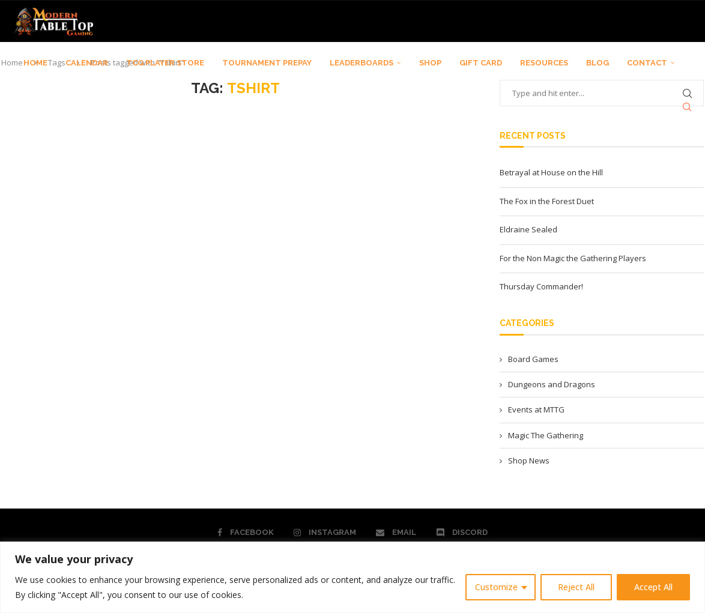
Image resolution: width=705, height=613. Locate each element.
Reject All (576, 587)
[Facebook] (245, 533)
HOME (35, 62)
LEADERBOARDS (361, 62)
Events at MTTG (536, 409)
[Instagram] (325, 533)
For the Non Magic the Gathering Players (573, 258)
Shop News (528, 460)
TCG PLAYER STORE (165, 62)
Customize (496, 587)
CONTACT (647, 62)
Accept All (653, 587)
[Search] (687, 106)
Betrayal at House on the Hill (551, 172)
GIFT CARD (480, 62)
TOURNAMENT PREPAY (267, 62)
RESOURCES (544, 62)
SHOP (430, 62)
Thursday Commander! (541, 286)
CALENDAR (86, 62)
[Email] (396, 533)
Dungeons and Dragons (551, 384)
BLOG (597, 62)
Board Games (533, 359)
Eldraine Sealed (528, 229)
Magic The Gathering (545, 435)
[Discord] (462, 533)
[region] (352, 577)
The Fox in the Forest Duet (547, 201)
